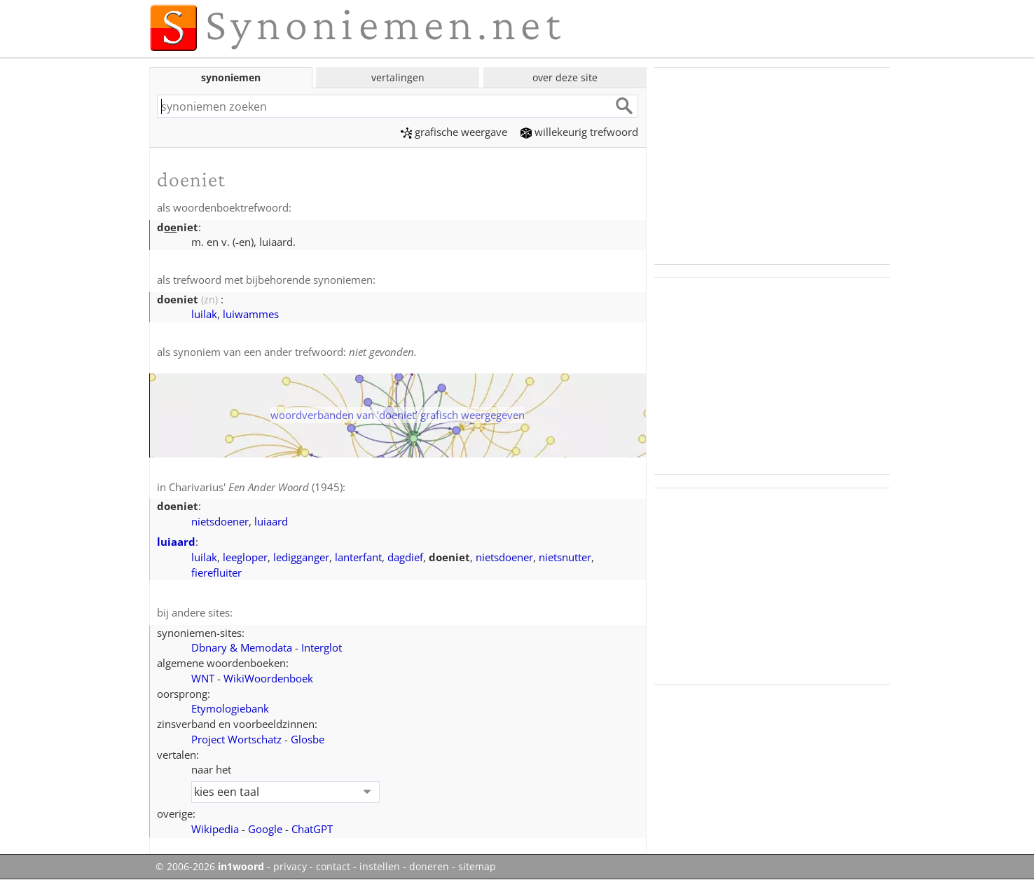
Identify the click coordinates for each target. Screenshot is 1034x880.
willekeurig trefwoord (579, 132)
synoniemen (231, 77)
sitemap (477, 866)
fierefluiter (216, 572)
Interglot (321, 647)
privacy (290, 866)
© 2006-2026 (210, 866)
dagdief (405, 557)
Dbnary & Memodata (241, 647)
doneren (429, 866)
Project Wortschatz (236, 739)
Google (265, 829)
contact (333, 866)
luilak (204, 314)
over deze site (565, 77)
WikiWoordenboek (268, 678)
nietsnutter (565, 557)
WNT (202, 678)
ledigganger (301, 557)
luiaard (271, 521)
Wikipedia (215, 829)
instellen (379, 866)
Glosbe (307, 739)
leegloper (245, 557)
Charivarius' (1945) (256, 487)
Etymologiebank (230, 708)
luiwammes (251, 314)
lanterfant (358, 557)
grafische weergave (454, 132)
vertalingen (398, 77)
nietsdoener (220, 521)
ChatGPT (312, 829)
